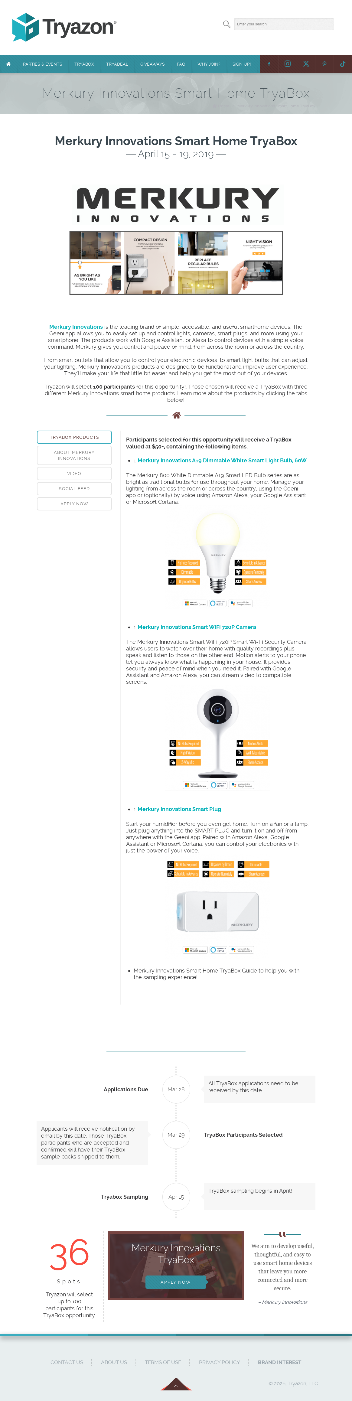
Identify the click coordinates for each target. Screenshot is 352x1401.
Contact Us (67, 1362)
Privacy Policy (219, 1362)
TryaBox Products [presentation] (74, 437)
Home (224, 106)
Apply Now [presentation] (74, 503)
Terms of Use (163, 1362)
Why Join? (208, 64)
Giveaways (152, 64)
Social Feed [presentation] (74, 488)
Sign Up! (242, 64)
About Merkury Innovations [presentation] (74, 455)
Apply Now (176, 1282)
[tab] (74, 437)
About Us (114, 1362)
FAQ (181, 64)
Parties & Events (42, 64)
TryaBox (84, 64)
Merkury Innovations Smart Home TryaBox (276, 106)
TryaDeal (117, 64)
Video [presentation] (74, 473)
